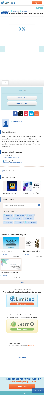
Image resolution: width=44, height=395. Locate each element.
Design (31, 215)
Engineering (20, 215)
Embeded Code (22, 98)
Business (24, 11)
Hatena (31, 113)
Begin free (22, 386)
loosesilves (16, 11)
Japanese (32, 8)
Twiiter (20, 114)
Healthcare (28, 219)
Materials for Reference (11, 171)
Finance (8, 219)
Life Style (19, 222)
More (22, 282)
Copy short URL (22, 103)
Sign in (37, 3)
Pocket (26, 113)
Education (9, 222)
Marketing (9, 215)
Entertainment (31, 222)
